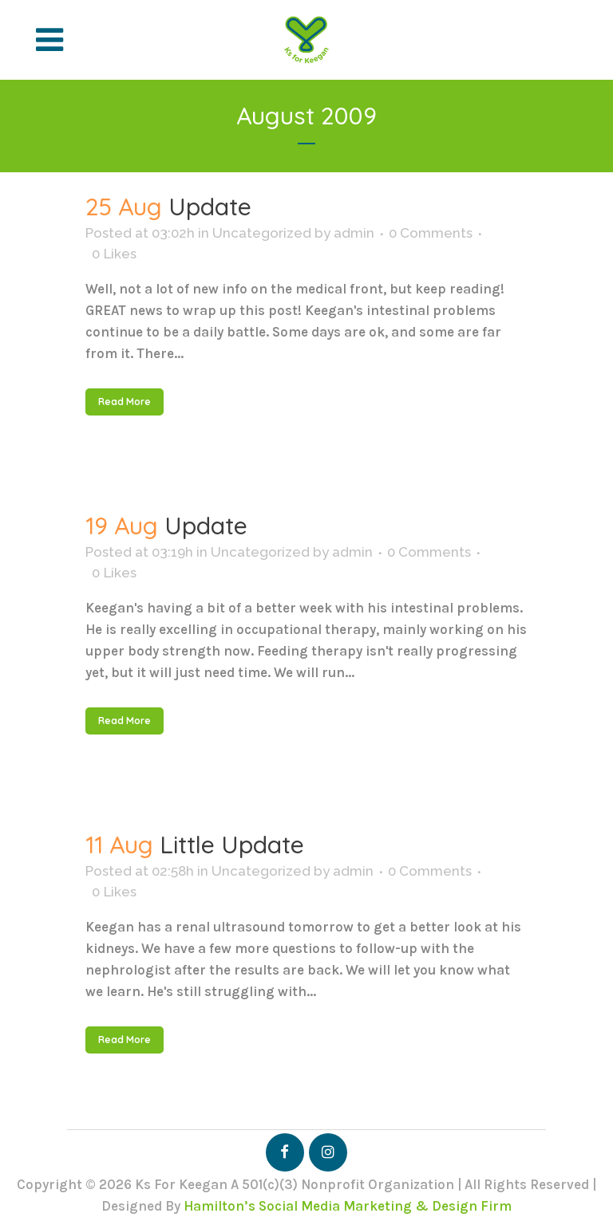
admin (354, 233)
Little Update (232, 844)
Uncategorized (261, 233)
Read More (124, 402)
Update (209, 206)
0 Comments (431, 233)
